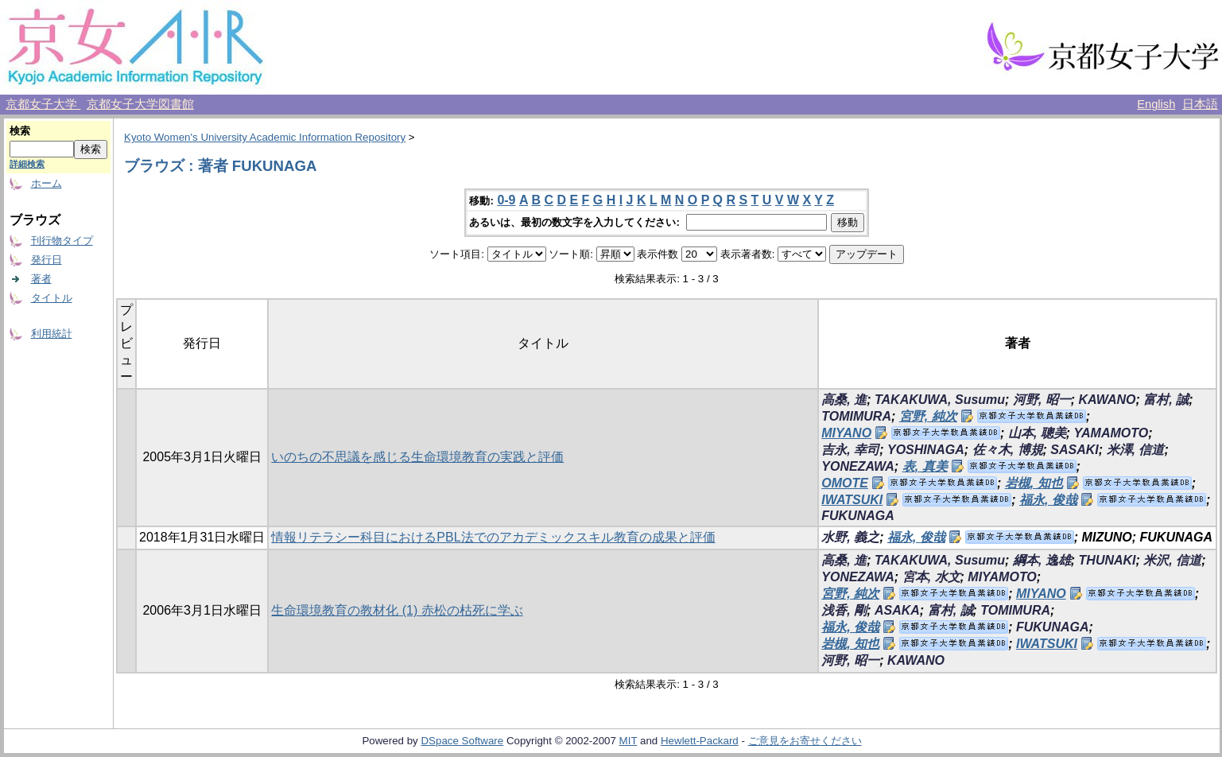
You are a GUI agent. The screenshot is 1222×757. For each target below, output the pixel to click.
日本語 (1200, 104)
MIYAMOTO (1002, 577)
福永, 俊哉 (1048, 500)
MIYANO (846, 433)
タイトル (51, 298)
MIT (628, 741)
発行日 (46, 260)
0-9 (506, 200)
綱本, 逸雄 (1042, 560)
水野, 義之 (850, 537)
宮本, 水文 (931, 577)
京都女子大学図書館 (140, 104)
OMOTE (844, 483)
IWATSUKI (852, 500)
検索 (20, 131)
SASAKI (1074, 449)
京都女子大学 (43, 104)
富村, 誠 (1166, 399)
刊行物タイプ (62, 241)
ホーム (46, 183)
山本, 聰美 (1037, 433)
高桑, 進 (844, 399)
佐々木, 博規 (1007, 449)
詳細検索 (27, 164)
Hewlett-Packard (700, 741)
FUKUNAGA (857, 515)
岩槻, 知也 (1034, 483)
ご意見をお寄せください (805, 741)
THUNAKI (1107, 560)
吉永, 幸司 (850, 449)
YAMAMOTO (1111, 433)
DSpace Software (462, 741)
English (1156, 104)
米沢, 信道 (1172, 560)
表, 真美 (925, 466)
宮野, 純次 (928, 416)
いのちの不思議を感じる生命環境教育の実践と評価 (417, 457)
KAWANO (1107, 399)
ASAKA (897, 610)
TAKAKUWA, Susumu (940, 399)
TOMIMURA (856, 416)
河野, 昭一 (1042, 399)
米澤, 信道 (1136, 449)
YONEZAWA (857, 466)
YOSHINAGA (925, 449)
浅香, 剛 (844, 610)
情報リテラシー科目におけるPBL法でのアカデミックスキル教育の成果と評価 (493, 537)
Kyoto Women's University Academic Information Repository (264, 137)
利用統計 (51, 334)
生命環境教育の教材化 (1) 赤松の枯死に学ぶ (396, 610)
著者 (41, 279)
